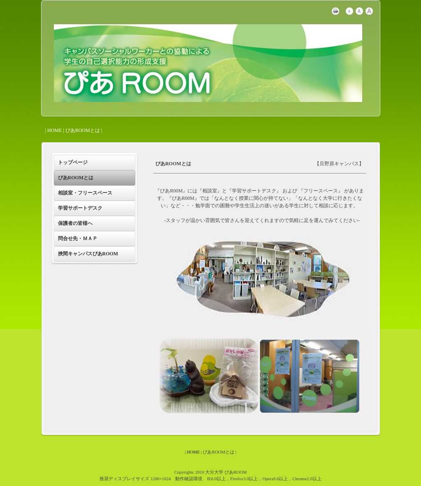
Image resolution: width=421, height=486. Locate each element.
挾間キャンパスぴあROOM (88, 254)
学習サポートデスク (80, 208)
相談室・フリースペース (85, 193)
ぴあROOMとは (76, 178)
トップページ (73, 162)
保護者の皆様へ (75, 223)
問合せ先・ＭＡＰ (77, 238)
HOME (54, 130)
